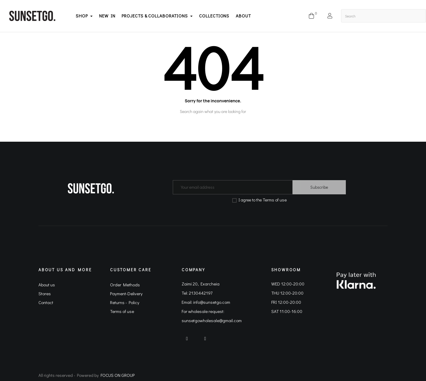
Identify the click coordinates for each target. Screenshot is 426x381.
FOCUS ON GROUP (118, 375)
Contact (45, 302)
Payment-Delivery (126, 293)
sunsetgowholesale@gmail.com (212, 320)
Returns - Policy (124, 302)
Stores (44, 293)
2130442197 (200, 293)
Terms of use (275, 200)
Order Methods (125, 285)
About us (46, 285)
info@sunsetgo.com (211, 302)
